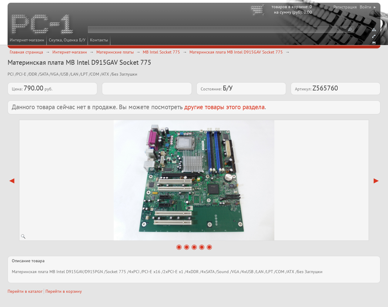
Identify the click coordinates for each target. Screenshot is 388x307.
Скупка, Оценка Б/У (67, 40)
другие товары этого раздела (224, 107)
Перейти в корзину (63, 291)
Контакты (99, 40)
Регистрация (345, 7)
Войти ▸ (368, 7)
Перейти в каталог (25, 291)
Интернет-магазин (27, 40)
